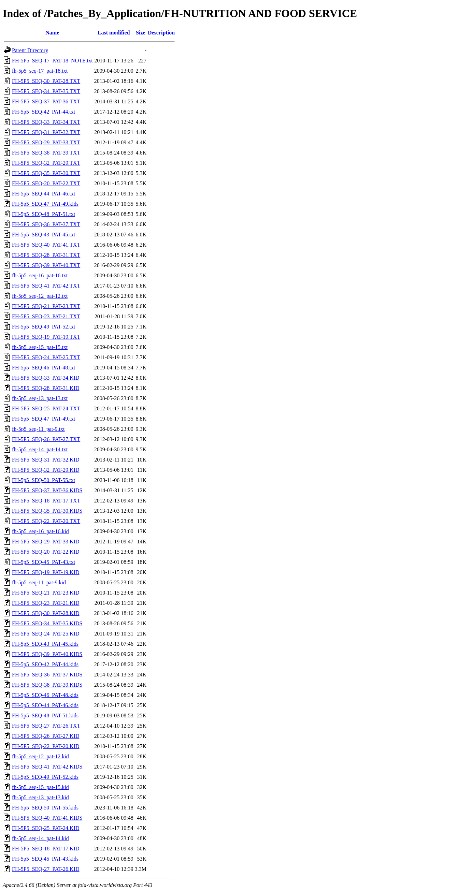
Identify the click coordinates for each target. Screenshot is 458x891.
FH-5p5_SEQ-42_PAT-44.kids (45, 664)
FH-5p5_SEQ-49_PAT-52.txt (43, 327)
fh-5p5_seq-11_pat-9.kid (39, 582)
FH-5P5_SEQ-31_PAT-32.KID (46, 460)
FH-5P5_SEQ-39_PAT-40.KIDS (47, 654)
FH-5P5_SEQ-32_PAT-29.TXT (46, 163)
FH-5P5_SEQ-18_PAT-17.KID (46, 848)
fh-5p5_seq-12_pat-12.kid (40, 756)
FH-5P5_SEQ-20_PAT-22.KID (46, 552)
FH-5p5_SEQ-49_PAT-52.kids (45, 777)
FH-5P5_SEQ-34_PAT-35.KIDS (47, 623)
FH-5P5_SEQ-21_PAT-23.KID (46, 593)
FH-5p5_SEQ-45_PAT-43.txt (43, 562)
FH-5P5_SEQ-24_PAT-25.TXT (46, 357)
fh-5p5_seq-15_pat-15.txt (40, 347)
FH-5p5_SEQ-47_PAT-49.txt (43, 419)
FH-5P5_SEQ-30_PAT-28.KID (46, 613)
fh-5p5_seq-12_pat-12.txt (40, 296)
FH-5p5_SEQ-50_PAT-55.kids (45, 807)
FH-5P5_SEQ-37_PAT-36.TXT (46, 101)
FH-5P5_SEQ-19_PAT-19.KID (46, 572)
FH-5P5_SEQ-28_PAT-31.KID (46, 388)
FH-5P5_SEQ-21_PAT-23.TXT (46, 306)
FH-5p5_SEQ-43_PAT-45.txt (43, 234)
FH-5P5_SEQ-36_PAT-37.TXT (46, 224)
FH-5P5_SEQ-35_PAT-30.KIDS (47, 511)
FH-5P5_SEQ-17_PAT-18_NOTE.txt (52, 60)
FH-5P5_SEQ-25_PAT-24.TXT (46, 408)
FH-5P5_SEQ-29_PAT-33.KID (46, 541)
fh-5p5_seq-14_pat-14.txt (40, 449)
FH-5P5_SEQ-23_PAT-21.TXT (46, 316)
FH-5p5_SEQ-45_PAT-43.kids (45, 859)
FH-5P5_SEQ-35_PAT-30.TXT (46, 173)
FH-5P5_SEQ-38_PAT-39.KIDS (47, 685)
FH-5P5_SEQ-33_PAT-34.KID (46, 378)
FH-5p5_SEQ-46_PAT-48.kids (45, 695)
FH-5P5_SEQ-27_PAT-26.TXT (46, 726)
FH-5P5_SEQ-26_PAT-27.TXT (46, 439)
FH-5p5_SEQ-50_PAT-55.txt (43, 480)
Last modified (114, 32)
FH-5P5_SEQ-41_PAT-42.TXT (46, 286)
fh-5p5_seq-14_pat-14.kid (40, 838)
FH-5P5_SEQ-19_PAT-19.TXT (46, 337)
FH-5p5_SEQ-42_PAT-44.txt (43, 112)
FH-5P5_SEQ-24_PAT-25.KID (46, 634)
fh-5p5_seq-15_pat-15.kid (40, 787)
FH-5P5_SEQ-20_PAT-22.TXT (46, 183)
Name (52, 32)
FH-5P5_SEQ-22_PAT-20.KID (46, 746)
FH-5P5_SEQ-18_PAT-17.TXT (46, 500)
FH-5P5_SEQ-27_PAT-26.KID (46, 869)
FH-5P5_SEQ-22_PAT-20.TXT (46, 521)
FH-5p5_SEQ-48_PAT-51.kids (45, 715)
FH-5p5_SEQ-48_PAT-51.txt (43, 214)
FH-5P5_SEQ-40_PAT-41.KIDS (47, 818)
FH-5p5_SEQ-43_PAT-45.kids (45, 644)
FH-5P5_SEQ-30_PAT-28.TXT (46, 81)
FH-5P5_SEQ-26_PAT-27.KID (46, 736)
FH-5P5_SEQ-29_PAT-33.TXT (46, 142)
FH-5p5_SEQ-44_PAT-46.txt (43, 193)
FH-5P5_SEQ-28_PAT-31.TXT (46, 255)
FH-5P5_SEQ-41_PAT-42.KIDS (47, 767)
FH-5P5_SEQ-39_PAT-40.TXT (46, 265)
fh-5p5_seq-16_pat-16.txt (40, 275)
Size (140, 32)
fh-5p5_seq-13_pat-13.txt (40, 398)
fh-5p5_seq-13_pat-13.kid (40, 797)
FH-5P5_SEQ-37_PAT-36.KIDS (47, 490)
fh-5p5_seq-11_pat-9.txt (38, 429)
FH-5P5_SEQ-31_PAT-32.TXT (46, 132)
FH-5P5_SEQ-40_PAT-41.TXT (46, 245)
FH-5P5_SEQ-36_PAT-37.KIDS (47, 674)
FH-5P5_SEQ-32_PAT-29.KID (46, 470)
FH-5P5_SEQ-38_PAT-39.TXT (46, 153)
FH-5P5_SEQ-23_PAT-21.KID (46, 603)
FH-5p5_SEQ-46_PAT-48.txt (43, 367)
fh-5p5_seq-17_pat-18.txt (40, 71)
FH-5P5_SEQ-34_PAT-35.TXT (46, 91)
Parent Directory (30, 50)
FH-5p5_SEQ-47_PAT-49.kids (45, 204)
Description (161, 32)
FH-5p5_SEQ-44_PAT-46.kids (45, 705)
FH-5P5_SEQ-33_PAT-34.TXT (46, 122)
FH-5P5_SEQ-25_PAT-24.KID (46, 828)
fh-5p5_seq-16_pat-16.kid (40, 531)
